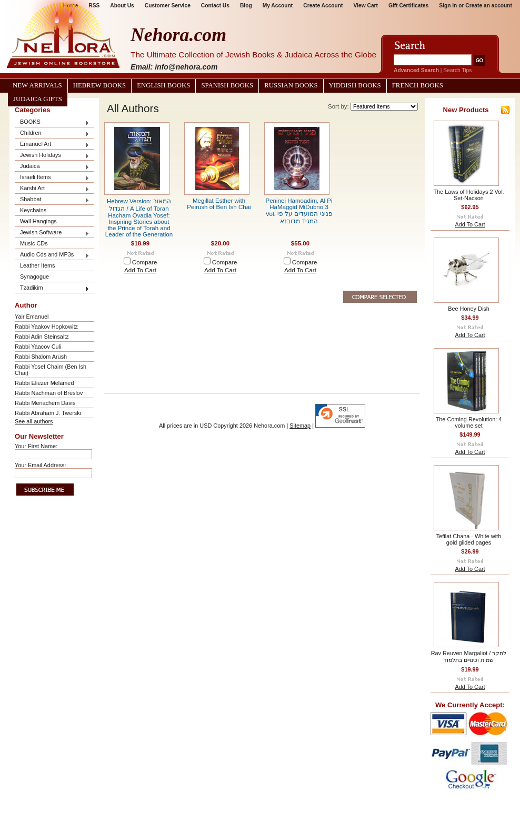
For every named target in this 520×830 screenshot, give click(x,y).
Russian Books (290, 85)
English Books (163, 85)
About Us (122, 5)
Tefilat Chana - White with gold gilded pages (468, 539)
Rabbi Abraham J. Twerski (48, 413)
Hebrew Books (99, 85)
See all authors (34, 421)
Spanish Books (227, 85)
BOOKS (52, 122)
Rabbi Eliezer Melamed (44, 383)
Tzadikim (52, 288)
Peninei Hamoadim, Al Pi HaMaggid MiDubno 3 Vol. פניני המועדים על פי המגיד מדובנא (298, 210)
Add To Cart (140, 270)
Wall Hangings (38, 221)
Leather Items (37, 265)
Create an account (488, 5)
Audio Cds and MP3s (52, 255)
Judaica (52, 167)
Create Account (323, 5)
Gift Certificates (408, 5)
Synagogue (34, 276)
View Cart (366, 5)
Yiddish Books (355, 85)
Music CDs (34, 243)
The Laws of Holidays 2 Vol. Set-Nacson (468, 195)
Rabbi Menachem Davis (45, 403)
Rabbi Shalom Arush (41, 356)
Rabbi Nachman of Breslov (49, 393)
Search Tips (457, 70)
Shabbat (52, 200)
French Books (417, 85)
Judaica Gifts (37, 99)
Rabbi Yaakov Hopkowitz (46, 326)
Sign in (448, 5)
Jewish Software (52, 233)
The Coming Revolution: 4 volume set (469, 422)
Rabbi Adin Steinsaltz (42, 336)
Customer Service (168, 5)
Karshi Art (52, 189)
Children (52, 133)
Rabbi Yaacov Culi (38, 346)
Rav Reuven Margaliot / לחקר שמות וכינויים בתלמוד (469, 656)
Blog (246, 5)
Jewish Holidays (52, 156)
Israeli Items (52, 178)
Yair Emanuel (31, 316)
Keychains (33, 210)
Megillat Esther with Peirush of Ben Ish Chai (219, 203)
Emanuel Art (52, 145)
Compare (144, 262)
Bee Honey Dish (468, 308)
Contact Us (215, 5)
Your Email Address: (40, 465)
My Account (278, 5)
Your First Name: (36, 446)
